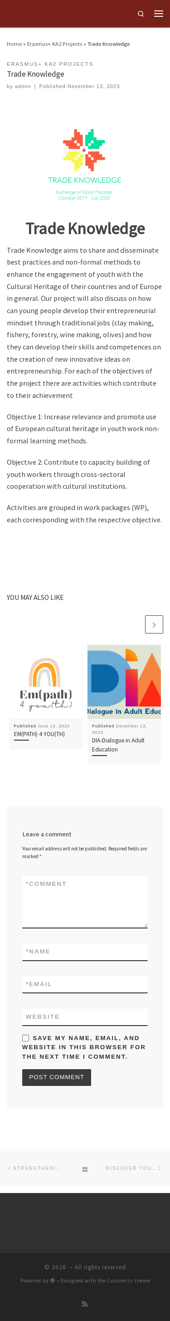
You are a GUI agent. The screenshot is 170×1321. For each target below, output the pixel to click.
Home (14, 43)
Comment (46, 884)
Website (43, 1016)
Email (39, 984)
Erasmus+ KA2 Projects (54, 43)
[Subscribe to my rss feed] (85, 1304)
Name (38, 951)
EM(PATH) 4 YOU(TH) (39, 734)
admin (23, 86)
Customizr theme (128, 1280)
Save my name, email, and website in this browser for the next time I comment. (84, 1047)
